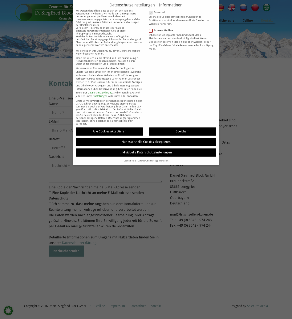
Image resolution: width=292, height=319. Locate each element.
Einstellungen (99, 89)
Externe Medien (162, 24)
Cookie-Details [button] (130, 154)
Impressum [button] (163, 154)
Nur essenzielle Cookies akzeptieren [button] (146, 135)
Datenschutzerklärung (100, 86)
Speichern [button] (182, 125)
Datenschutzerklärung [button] (147, 154)
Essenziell (158, 5)
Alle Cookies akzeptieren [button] (109, 125)
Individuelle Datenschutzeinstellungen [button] (146, 146)
